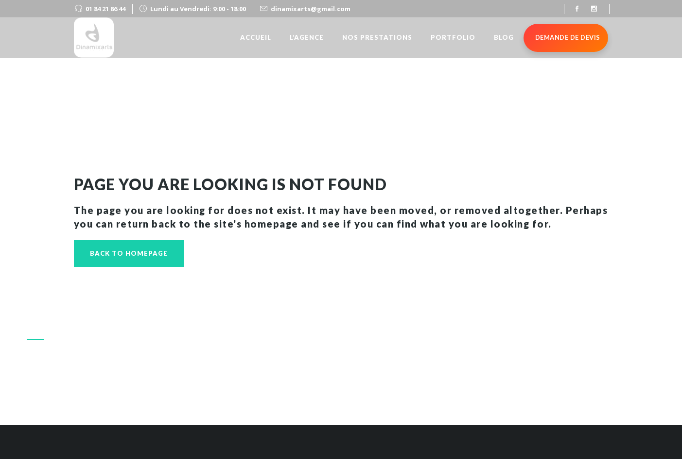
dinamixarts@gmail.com (310, 8)
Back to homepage (129, 253)
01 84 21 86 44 (105, 8)
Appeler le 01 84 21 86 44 (545, 380)
